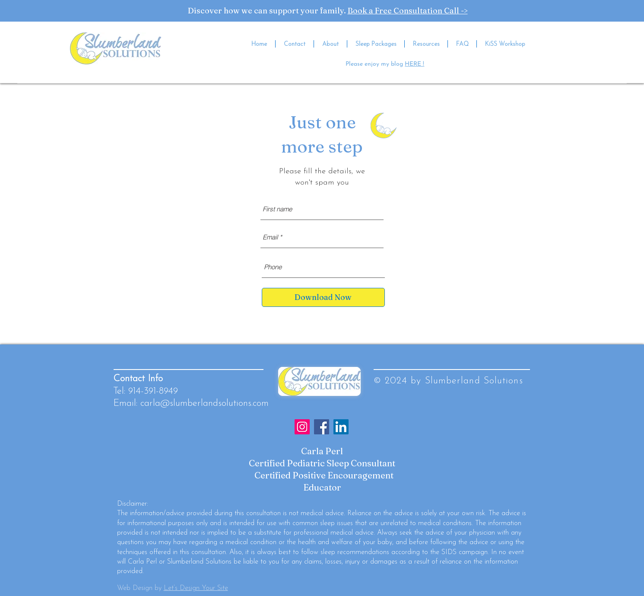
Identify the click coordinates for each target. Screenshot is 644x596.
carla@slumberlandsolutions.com (204, 403)
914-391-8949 (153, 391)
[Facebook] (321, 426)
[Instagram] (302, 426)
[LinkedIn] (341, 426)
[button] (426, 44)
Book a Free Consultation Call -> (408, 11)
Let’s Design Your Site (196, 588)
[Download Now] (323, 297)
